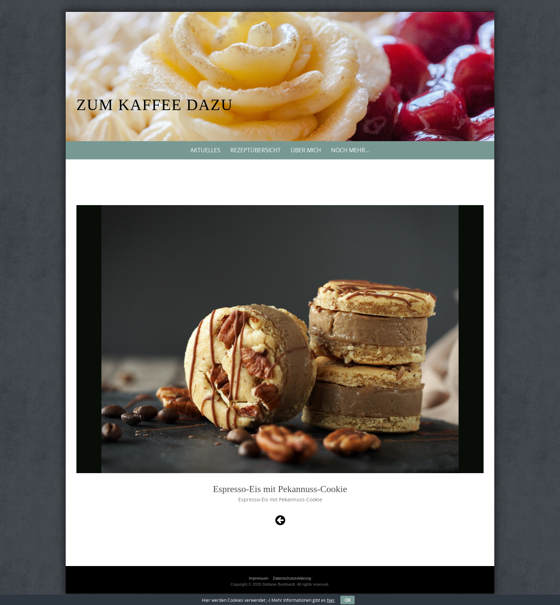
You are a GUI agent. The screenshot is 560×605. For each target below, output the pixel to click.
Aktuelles (205, 150)
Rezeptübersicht (255, 150)
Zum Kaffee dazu (154, 105)
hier (331, 600)
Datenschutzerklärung (292, 578)
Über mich (306, 150)
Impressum (258, 578)
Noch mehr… (350, 150)
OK (347, 600)
